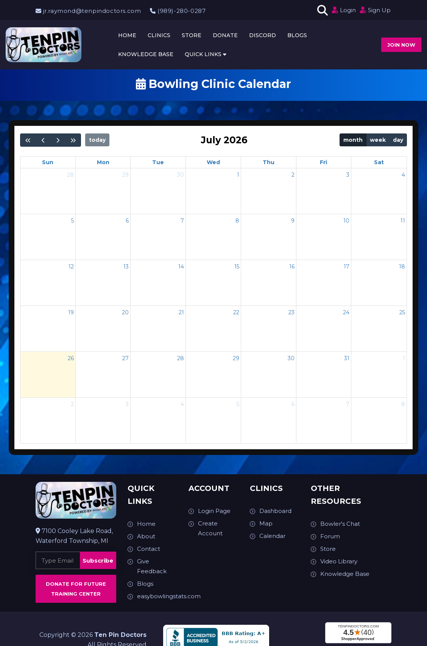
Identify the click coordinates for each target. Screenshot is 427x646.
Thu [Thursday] (268, 162)
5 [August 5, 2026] (238, 404)
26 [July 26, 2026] (71, 358)
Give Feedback (152, 566)
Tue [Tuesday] (158, 162)
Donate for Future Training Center (76, 589)
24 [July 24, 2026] (346, 312)
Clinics (159, 35)
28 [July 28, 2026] (180, 358)
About (146, 536)
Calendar (272, 535)
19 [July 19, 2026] (71, 312)
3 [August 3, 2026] (127, 404)
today (97, 139)
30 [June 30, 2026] (180, 174)
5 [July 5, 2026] (72, 220)
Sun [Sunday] (47, 162)
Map (266, 523)
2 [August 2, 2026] (72, 404)
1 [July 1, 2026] (238, 174)
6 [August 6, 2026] (293, 404)
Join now (401, 45)
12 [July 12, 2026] (71, 266)
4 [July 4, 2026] (403, 174)
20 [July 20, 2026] (125, 312)
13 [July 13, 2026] (126, 266)
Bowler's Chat (340, 523)
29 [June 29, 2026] (125, 174)
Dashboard (275, 510)
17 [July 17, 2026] (346, 266)
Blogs (297, 35)
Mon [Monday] (103, 162)
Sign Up (375, 10)
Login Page (214, 510)
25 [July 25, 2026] (402, 312)
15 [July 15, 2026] (236, 266)
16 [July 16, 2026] (292, 266)
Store (191, 35)
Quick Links (205, 54)
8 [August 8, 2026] (403, 404)
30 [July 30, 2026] (291, 358)
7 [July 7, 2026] (182, 220)
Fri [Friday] (323, 162)
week (378, 139)
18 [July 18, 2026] (402, 266)
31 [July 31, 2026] (346, 358)
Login (343, 10)
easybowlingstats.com (169, 596)
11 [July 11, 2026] (403, 220)
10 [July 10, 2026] (346, 220)
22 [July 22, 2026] (236, 312)
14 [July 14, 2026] (181, 266)
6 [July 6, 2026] (127, 220)
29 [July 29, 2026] (236, 358)
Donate (225, 35)
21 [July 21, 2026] (181, 312)
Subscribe (98, 560)
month (353, 139)
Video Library (338, 561)
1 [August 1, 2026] (404, 358)
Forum (330, 536)
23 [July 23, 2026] (291, 312)
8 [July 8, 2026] (237, 220)
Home (127, 35)
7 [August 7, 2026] (347, 404)
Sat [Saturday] (379, 162)
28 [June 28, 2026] (70, 174)
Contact (148, 548)
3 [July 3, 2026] (347, 174)
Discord (262, 35)
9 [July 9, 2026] (293, 220)
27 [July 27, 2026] (125, 358)
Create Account (210, 528)
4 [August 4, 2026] (182, 404)
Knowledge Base (145, 54)
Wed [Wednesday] (213, 162)
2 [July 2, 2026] (293, 174)
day (398, 139)
